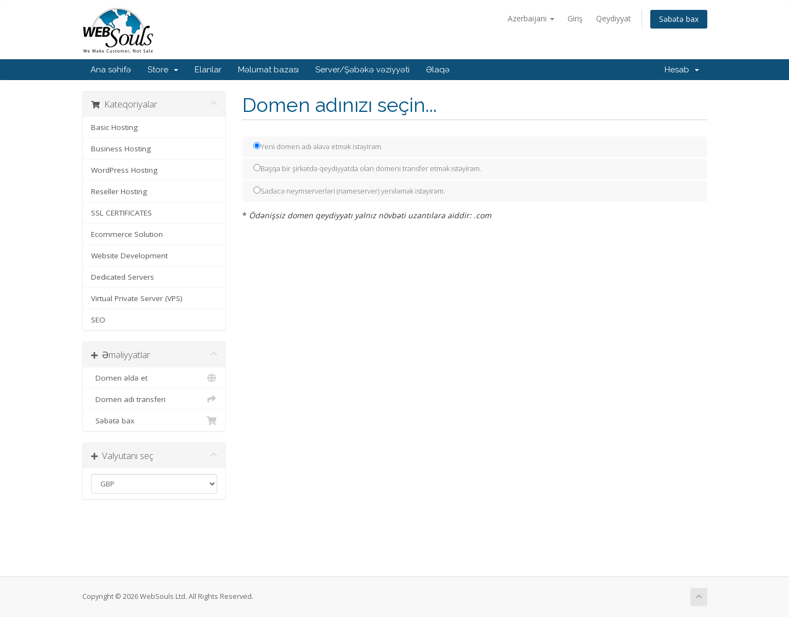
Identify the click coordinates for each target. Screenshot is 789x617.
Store (162, 70)
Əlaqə (438, 70)
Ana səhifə (110, 70)
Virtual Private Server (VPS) (137, 298)
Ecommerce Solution (127, 234)
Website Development (129, 256)
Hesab (682, 70)
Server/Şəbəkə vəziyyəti (362, 70)
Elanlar (208, 70)
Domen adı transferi (154, 399)
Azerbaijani (531, 18)
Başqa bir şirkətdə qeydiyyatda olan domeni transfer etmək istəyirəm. (367, 168)
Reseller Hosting (119, 191)
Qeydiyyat (613, 18)
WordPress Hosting (124, 170)
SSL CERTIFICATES (121, 213)
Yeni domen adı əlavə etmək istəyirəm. (318, 146)
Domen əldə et (154, 377)
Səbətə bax (679, 19)
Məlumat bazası (268, 70)
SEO (98, 320)
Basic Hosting (114, 127)
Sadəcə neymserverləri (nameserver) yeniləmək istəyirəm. (349, 191)
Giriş (575, 18)
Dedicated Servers (122, 277)
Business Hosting (121, 149)
